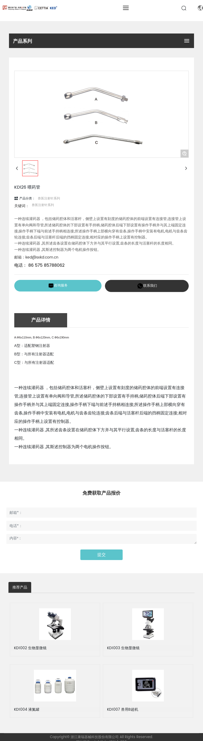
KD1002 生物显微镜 (30, 648)
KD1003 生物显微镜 (123, 648)
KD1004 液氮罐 (26, 709)
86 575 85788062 (45, 265)
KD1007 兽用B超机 (122, 709)
